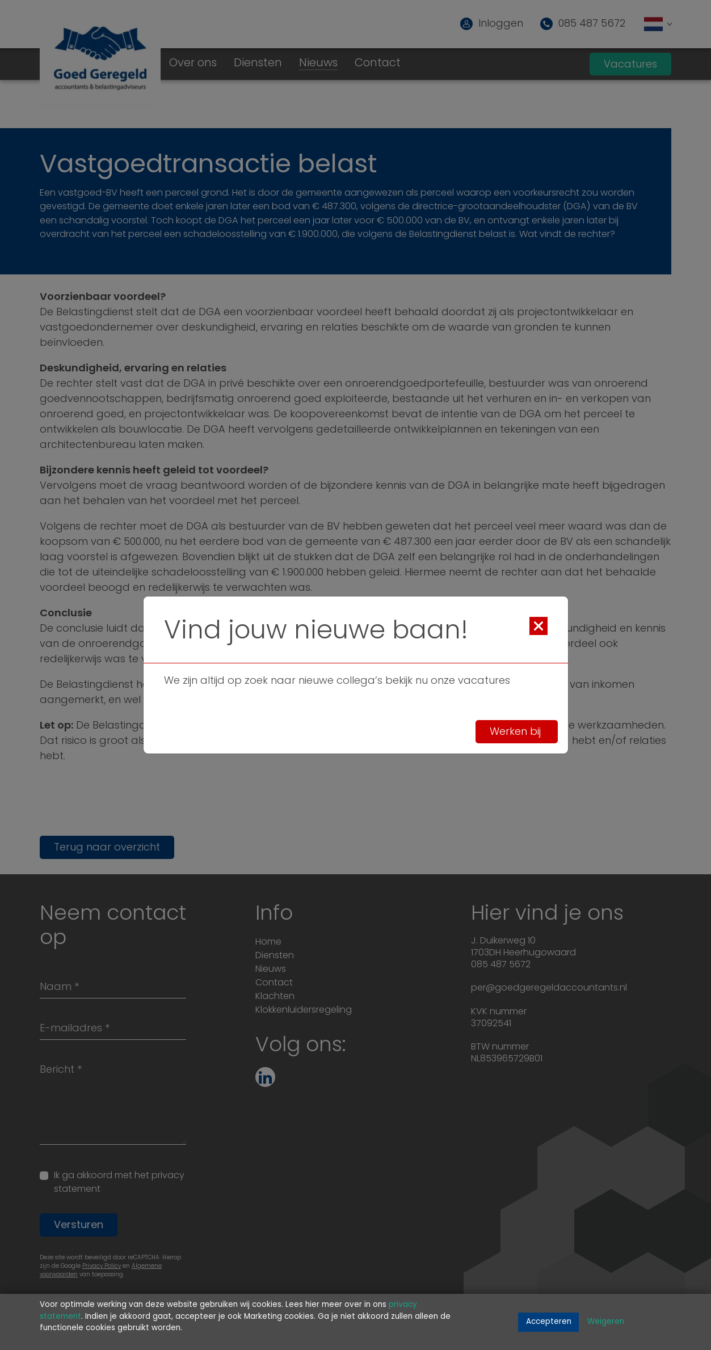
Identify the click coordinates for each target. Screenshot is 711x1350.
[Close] (538, 626)
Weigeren (605, 1322)
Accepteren (548, 1322)
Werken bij (517, 732)
